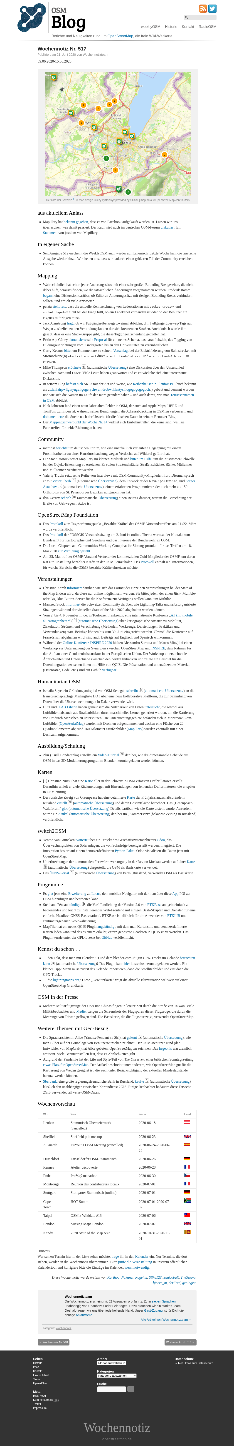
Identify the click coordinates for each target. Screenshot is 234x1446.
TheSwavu (188, 1277)
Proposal (100, 340)
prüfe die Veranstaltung (135, 1262)
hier (127, 964)
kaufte (139, 1081)
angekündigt (106, 926)
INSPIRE (158, 648)
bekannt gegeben (76, 222)
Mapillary (135, 729)
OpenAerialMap (72, 723)
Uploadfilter (40, 1383)
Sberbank (50, 1081)
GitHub (106, 937)
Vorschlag (120, 350)
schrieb (66, 498)
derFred (174, 1283)
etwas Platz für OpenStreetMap (66, 1065)
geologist (189, 1283)
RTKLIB (173, 916)
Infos (36, 1367)
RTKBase (154, 905)
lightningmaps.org (66, 980)
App (175, 893)
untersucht (152, 707)
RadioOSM (207, 27)
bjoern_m (160, 1283)
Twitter (37, 1404)
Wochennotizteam (95, 54)
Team (36, 1379)
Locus (95, 893)
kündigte (75, 905)
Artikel (63, 814)
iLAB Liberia (67, 707)
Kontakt (188, 27)
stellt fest (59, 306)
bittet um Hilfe (141, 459)
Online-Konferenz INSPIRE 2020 (87, 643)
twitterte (82, 840)
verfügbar (109, 670)
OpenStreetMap (120, 36)
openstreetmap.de (117, 1439)
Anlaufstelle (84, 1315)
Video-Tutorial (108, 755)
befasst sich (74, 384)
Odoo (161, 840)
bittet (67, 350)
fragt (70, 323)
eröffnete (74, 367)
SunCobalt (171, 1277)
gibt (65, 808)
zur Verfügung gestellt (74, 551)
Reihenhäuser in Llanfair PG (154, 384)
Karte (89, 781)
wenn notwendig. (137, 1267)
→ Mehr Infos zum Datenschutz (194, 1363)
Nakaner (127, 1277)
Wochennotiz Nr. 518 (53, 1342)
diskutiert (167, 227)
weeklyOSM (150, 27)
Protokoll (56, 524)
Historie (171, 27)
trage (115, 1256)
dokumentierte (53, 417)
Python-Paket (124, 851)
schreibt (132, 691)
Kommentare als (46, 1399)
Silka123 (155, 1277)
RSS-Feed (39, 1395)
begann (48, 295)
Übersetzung (117, 367)
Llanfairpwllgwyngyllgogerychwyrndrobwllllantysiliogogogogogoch (99, 389)
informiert (74, 588)
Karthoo (113, 1277)
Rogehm (141, 1277)
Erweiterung (77, 893)
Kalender (142, 1256)
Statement (50, 233)
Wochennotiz (63, 1328)
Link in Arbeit (41, 1375)
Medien (81, 1011)
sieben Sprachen (164, 1301)
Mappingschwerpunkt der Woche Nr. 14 (78, 422)
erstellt (62, 803)
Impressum (40, 1408)
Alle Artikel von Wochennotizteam (166, 1319)
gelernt (132, 1037)
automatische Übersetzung (98, 621)
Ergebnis (165, 1048)
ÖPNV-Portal (59, 873)
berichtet (62, 448)
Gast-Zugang (153, 1310)
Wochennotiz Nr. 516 (180, 1342)
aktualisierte (77, 340)
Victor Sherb (61, 481)
